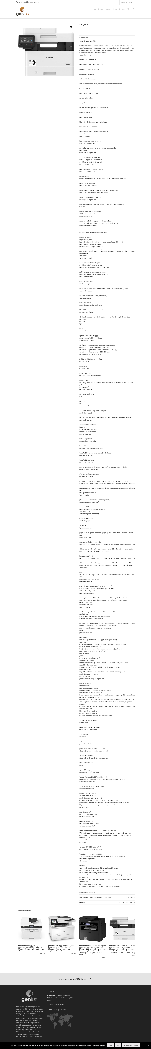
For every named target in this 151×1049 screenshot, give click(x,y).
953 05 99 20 (21, 2)
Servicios (100, 9)
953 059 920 (59, 1005)
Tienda (115, 9)
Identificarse (124, 2)
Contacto (122, 9)
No (118, 1045)
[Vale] (148, 1045)
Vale (110, 1045)
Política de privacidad (131, 1045)
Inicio (94, 9)
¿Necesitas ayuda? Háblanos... (75, 979)
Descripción (83, 38)
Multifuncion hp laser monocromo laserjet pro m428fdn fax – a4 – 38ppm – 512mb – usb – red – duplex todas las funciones (61, 948)
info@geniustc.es (32, 2)
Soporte (108, 9)
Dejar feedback (131, 897)
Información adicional (87, 892)
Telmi (128, 9)
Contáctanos (107, 897)
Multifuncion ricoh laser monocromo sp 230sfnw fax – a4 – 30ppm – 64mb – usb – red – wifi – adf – (31, 948)
